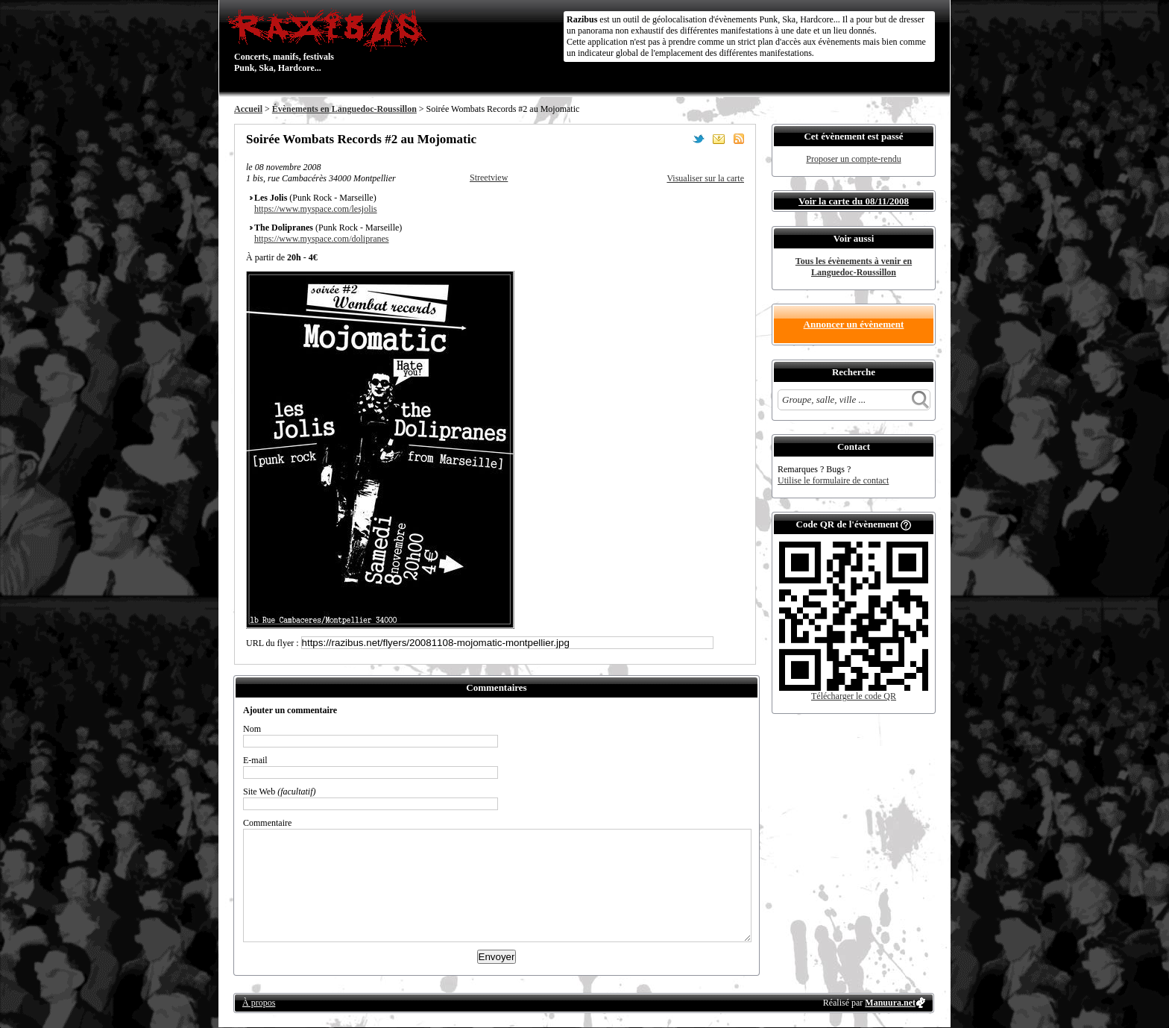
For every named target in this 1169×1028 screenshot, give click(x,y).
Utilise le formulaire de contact (833, 480)
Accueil (248, 109)
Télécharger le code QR (853, 696)
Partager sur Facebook (678, 139)
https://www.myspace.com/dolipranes (321, 239)
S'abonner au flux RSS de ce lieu (739, 139)
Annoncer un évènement (854, 324)
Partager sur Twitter (699, 139)
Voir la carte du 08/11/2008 (853, 201)
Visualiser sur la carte (705, 178)
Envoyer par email (719, 139)
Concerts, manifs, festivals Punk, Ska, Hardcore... (330, 40)
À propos (258, 1002)
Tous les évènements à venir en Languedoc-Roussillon (853, 267)
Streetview (489, 177)
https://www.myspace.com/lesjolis (315, 209)
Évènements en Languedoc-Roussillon (344, 109)
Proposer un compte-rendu (853, 159)
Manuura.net (890, 1002)
